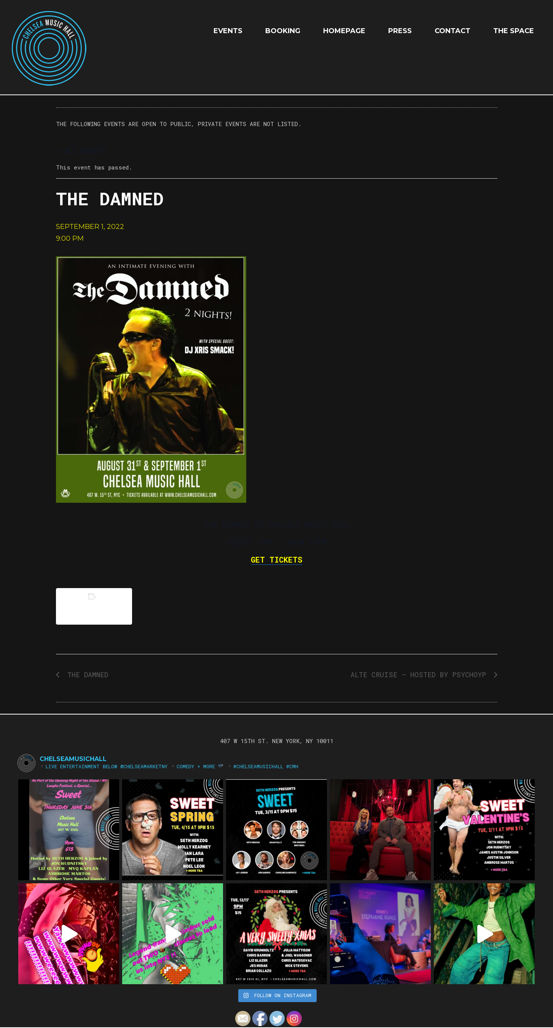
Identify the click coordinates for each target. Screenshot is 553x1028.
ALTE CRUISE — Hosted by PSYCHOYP (420, 674)
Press (400, 31)
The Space (513, 31)
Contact (452, 31)
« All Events (81, 150)
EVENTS (228, 31)
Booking (282, 31)
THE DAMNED (85, 674)
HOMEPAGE (344, 31)
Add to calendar (94, 606)
